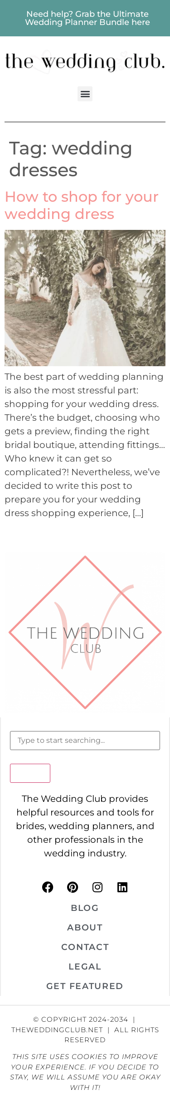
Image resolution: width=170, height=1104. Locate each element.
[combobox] (85, 740)
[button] (85, 93)
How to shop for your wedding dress (82, 205)
